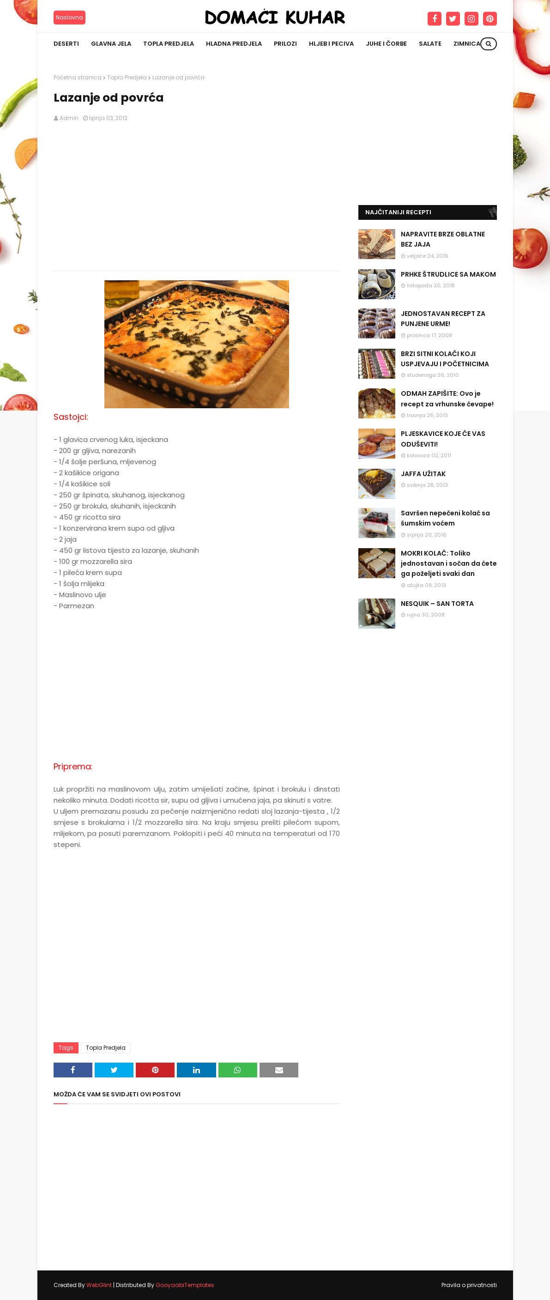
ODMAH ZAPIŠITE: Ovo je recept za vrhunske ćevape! (447, 398)
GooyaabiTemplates (185, 1285)
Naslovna (69, 17)
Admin (69, 118)
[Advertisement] (197, 196)
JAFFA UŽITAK (423, 473)
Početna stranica (78, 77)
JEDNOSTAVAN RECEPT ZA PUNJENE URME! (443, 318)
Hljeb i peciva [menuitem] (331, 43)
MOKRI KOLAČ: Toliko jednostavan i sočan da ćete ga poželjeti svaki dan (449, 564)
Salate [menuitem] (430, 43)
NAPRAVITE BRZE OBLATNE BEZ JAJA (443, 239)
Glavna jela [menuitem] (111, 43)
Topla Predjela (127, 77)
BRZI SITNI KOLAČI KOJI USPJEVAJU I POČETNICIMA (445, 359)
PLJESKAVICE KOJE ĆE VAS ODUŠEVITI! (443, 438)
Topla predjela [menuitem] (168, 43)
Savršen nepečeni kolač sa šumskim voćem (445, 518)
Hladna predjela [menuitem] (234, 43)
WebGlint (99, 1285)
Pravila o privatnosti (469, 1285)
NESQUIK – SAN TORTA (437, 603)
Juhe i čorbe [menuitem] (386, 43)
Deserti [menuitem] (66, 43)
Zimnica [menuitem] (466, 43)
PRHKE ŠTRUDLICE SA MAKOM (448, 274)
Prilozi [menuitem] (285, 43)
